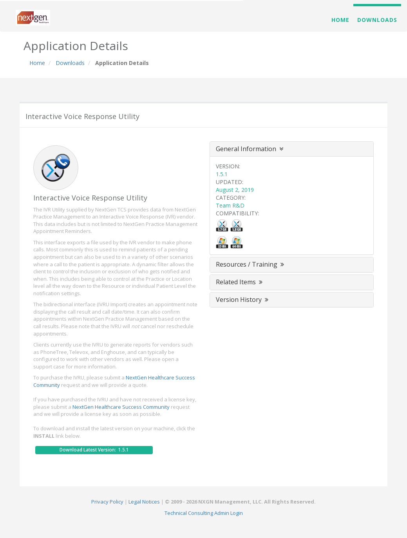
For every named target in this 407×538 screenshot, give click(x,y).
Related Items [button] (240, 282)
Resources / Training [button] (251, 264)
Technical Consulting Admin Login (204, 512)
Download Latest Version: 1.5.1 (94, 450)
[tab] (292, 149)
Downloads (377, 19)
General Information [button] (249, 148)
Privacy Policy (107, 501)
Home (340, 19)
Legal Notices (144, 501)
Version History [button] (243, 299)
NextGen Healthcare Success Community (121, 406)
